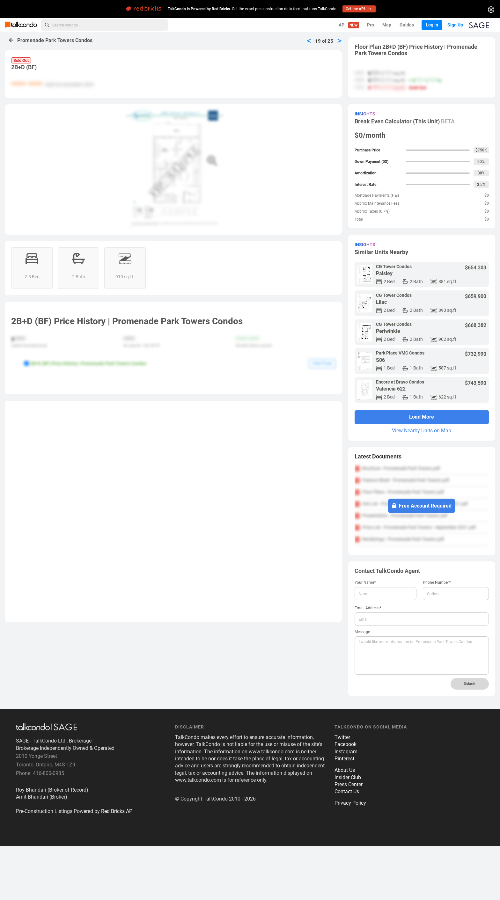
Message (362, 632)
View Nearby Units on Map (421, 431)
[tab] (422, 456)
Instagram (346, 805)
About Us (345, 824)
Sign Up (455, 24)
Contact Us (347, 845)
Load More (421, 417)
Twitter (342, 791)
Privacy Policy (350, 857)
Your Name (365, 582)
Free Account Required (422, 505)
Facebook (346, 798)
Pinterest (344, 812)
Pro (370, 24)
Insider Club (348, 831)
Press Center (349, 838)
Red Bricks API (117, 865)
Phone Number (437, 582)
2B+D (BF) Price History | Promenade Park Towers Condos (85, 363)
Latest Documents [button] (378, 456)
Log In (431, 24)
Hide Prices (322, 363)
